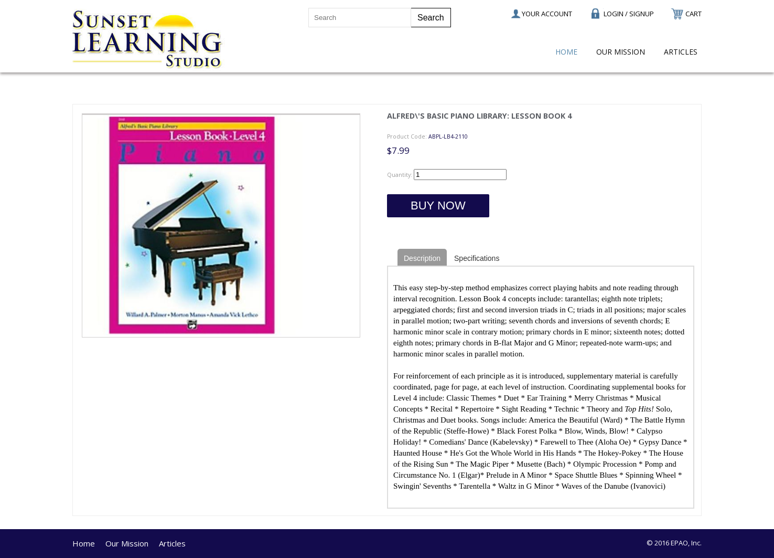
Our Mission (620, 52)
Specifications (476, 258)
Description (422, 258)
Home (566, 52)
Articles (680, 52)
